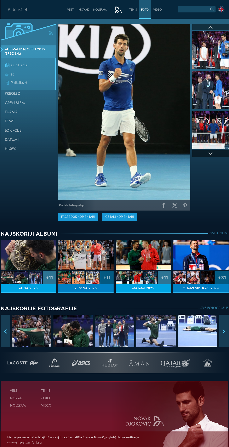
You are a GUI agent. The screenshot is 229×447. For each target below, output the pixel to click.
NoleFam (100, 9)
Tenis (133, 9)
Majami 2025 (143, 288)
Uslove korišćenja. (128, 437)
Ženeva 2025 (86, 288)
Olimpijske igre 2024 (201, 288)
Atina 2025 (28, 288)
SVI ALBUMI (219, 233)
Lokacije (13, 131)
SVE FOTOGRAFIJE (214, 308)
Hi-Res (10, 149)
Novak (84, 9)
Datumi (12, 140)
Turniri (11, 112)
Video (157, 9)
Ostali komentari (119, 217)
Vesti (70, 9)
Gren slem (15, 103)
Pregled (12, 94)
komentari (78, 217)
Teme (9, 121)
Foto (145, 9)
